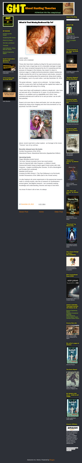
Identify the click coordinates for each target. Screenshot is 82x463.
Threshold (5, 45)
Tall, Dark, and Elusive (8, 43)
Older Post (59, 212)
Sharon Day (71, 34)
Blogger (52, 460)
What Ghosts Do (70, 315)
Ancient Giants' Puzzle (72, 317)
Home (41, 212)
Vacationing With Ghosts (9, 37)
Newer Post (23, 212)
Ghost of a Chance (8, 40)
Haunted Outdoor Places (72, 318)
